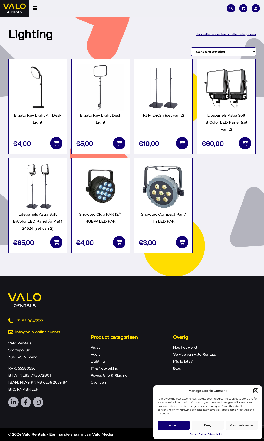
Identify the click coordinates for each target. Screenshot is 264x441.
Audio (96, 354)
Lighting (98, 361)
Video (96, 347)
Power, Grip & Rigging (109, 375)
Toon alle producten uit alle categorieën (226, 34)
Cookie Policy (198, 434)
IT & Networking (104, 368)
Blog (177, 368)
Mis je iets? (183, 361)
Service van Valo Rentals (194, 354)
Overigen (98, 382)
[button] (256, 391)
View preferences (242, 425)
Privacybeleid (216, 434)
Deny (207, 425)
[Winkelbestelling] (223, 51)
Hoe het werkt (185, 347)
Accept (173, 425)
